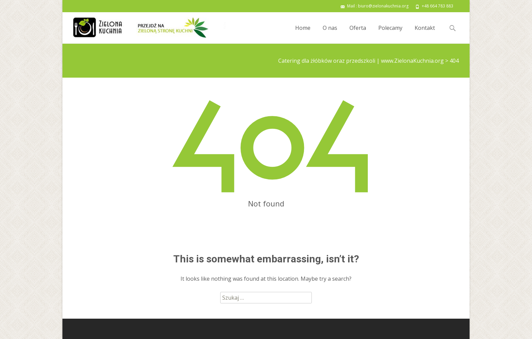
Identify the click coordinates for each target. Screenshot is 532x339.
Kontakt (425, 33)
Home (302, 33)
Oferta (357, 33)
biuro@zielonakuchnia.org (383, 6)
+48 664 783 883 (437, 6)
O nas (330, 33)
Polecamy (390, 33)
